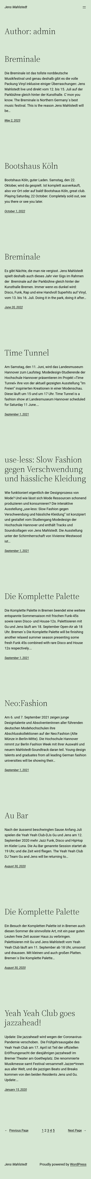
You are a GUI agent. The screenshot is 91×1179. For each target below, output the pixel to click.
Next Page (77, 1130)
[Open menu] (84, 7)
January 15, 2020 (16, 1089)
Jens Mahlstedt (16, 7)
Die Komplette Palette (42, 596)
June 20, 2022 (14, 307)
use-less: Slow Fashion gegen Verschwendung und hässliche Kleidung (45, 469)
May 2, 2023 (12, 120)
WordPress (78, 1164)
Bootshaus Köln (31, 166)
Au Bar (16, 815)
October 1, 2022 (15, 211)
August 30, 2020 (15, 866)
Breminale (22, 59)
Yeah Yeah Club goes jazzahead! (40, 1017)
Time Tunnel (27, 353)
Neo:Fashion (26, 703)
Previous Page (16, 1130)
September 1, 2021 (17, 414)
